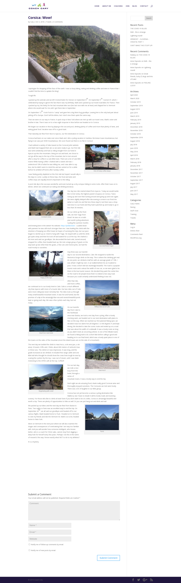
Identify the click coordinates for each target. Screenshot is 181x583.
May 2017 (134, 194)
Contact (144, 6)
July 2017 (133, 187)
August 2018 (135, 141)
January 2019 (135, 123)
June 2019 (134, 113)
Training (133, 214)
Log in (132, 227)
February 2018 (135, 162)
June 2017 (134, 191)
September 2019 (136, 105)
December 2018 (136, 127)
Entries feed (134, 231)
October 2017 (135, 176)
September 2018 (136, 137)
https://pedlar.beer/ (68, 226)
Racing (132, 207)
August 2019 (135, 109)
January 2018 (135, 166)
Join (127, 6)
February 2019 (135, 120)
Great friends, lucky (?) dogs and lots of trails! (141, 76)
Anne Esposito (135, 67)
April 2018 (134, 155)
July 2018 (133, 144)
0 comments (58, 22)
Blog (134, 6)
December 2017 (136, 169)
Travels (48, 22)
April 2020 (134, 95)
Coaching (118, 6)
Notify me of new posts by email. (43, 550)
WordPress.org (135, 238)
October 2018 (135, 134)
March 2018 (134, 159)
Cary (32, 22)
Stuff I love (134, 211)
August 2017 (135, 183)
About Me (106, 6)
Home (97, 6)
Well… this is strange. (138, 32)
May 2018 (134, 151)
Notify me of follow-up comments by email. (47, 544)
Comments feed (136, 234)
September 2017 (136, 180)
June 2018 (134, 148)
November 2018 (136, 130)
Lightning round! (136, 36)
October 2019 (135, 102)
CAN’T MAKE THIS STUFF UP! (141, 45)
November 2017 (136, 173)
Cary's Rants (135, 204)
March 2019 (134, 116)
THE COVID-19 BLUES (138, 28)
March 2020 (134, 98)
